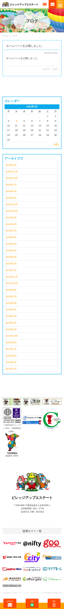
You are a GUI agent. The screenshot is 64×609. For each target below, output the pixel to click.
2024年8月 (11, 224)
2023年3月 (11, 323)
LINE (32, 603)
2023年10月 (11, 283)
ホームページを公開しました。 (25, 45)
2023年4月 (11, 316)
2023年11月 (11, 277)
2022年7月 (11, 349)
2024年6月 (11, 237)
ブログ (55, 69)
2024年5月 (11, 244)
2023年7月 (11, 296)
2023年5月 (11, 309)
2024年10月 (11, 211)
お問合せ (9, 603)
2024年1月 (11, 270)
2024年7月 (11, 230)
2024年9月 (11, 217)
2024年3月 (11, 257)
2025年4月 (11, 191)
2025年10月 (11, 178)
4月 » (56, 144)
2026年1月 (11, 165)
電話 (54, 603)
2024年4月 (11, 250)
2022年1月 (11, 369)
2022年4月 (11, 362)
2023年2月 (11, 329)
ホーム (5, 36)
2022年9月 (11, 342)
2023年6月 (11, 303)
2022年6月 (11, 355)
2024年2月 (11, 263)
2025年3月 (11, 198)
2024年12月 (11, 204)
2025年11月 (11, 171)
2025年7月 (11, 184)
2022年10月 (11, 336)
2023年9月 (11, 290)
